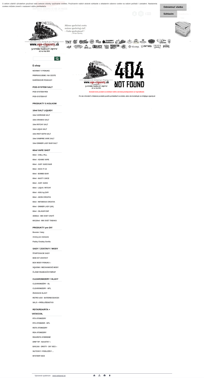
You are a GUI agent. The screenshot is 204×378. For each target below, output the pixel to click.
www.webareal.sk (59, 376)
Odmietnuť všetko (173, 7)
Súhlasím (168, 14)
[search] (56, 59)
